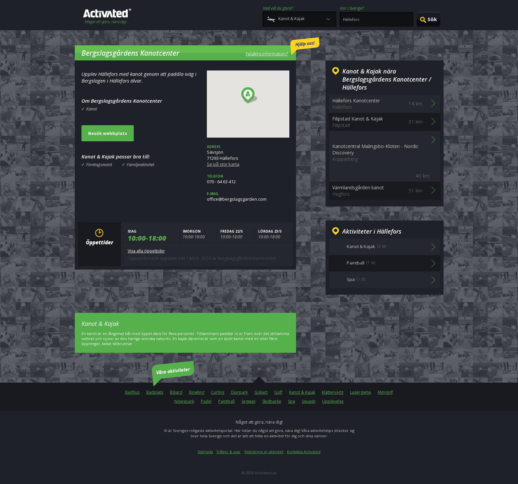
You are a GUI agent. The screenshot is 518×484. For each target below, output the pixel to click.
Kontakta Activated (304, 451)
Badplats (154, 392)
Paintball (226, 401)
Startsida (205, 451)
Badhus (132, 392)
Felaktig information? (283, 47)
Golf (278, 392)
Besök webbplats (107, 133)
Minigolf (385, 392)
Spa (291, 401)
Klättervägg (332, 392)
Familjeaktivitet (140, 164)
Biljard (176, 392)
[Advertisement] (185, 286)
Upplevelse (333, 401)
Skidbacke (271, 401)
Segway (248, 401)
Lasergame (360, 392)
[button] (249, 95)
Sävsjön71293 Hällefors (248, 155)
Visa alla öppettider (146, 251)
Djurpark (239, 392)
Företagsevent (99, 164)
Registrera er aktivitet (263, 451)
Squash (308, 401)
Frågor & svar (229, 451)
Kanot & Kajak (302, 392)
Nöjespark (184, 401)
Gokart (261, 392)
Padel (206, 401)
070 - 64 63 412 (248, 179)
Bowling (196, 392)
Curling (217, 392)
